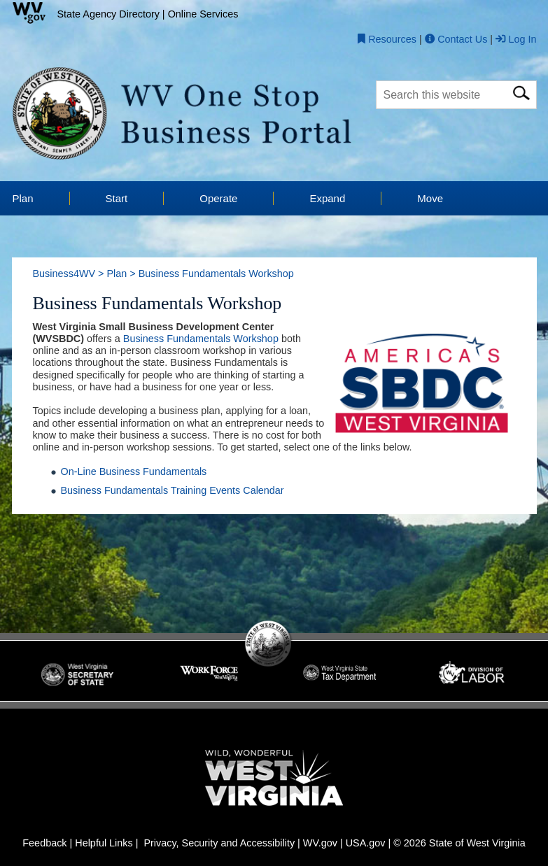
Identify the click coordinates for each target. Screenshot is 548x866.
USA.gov (366, 843)
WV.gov (320, 843)
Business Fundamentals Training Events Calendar (172, 490)
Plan (116, 273)
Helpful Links (103, 843)
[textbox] (456, 94)
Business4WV (64, 273)
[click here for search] (521, 90)
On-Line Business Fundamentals (134, 471)
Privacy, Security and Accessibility (219, 843)
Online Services (203, 14)
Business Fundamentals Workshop (201, 338)
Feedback (44, 843)
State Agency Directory (108, 14)
